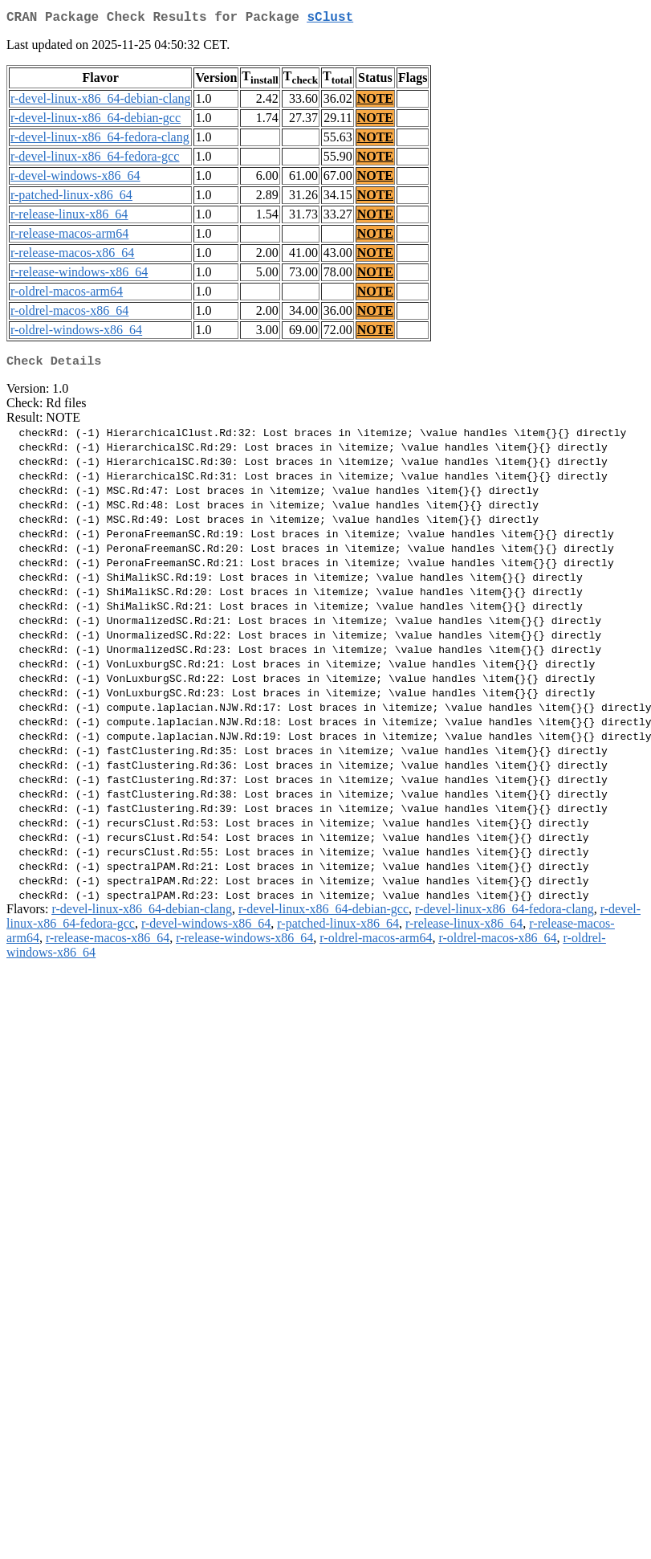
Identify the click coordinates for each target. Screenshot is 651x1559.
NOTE (375, 101)
